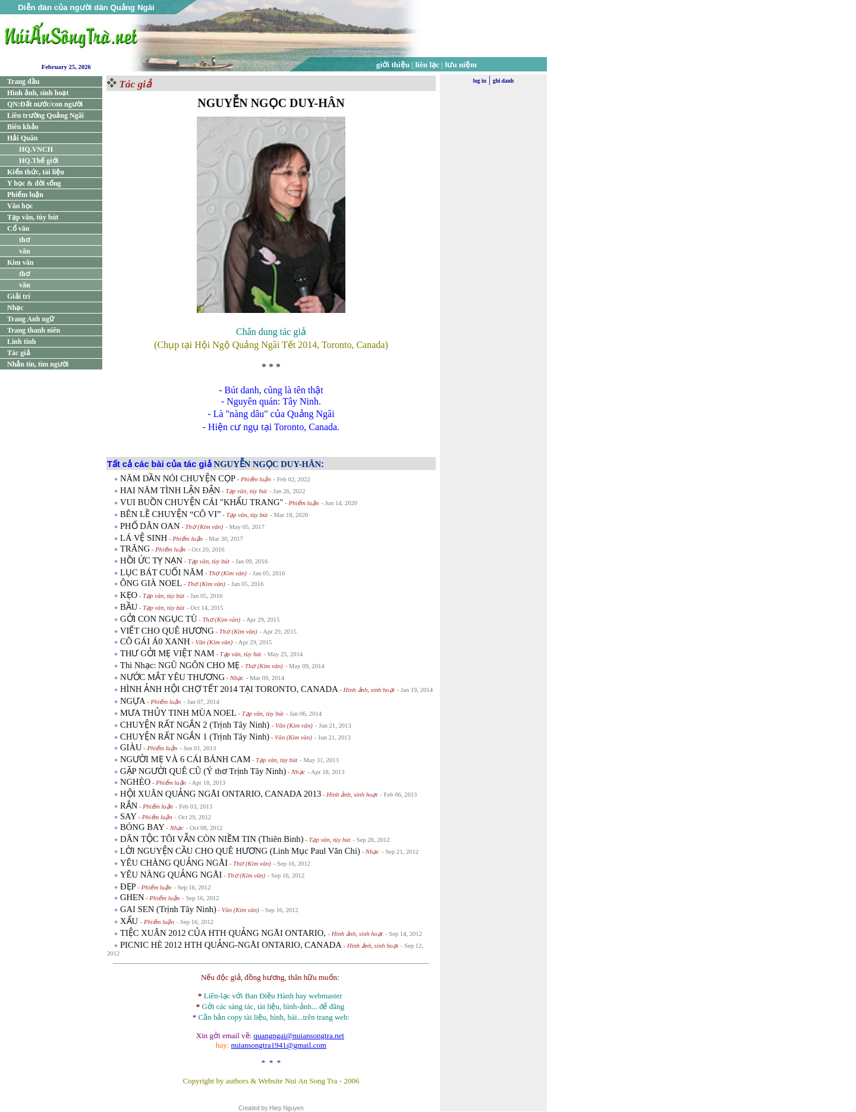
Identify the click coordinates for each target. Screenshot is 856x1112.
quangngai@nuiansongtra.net (298, 1035)
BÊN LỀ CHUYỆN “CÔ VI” (170, 514)
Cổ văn (18, 228)
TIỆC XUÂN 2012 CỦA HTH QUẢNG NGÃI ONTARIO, (224, 933)
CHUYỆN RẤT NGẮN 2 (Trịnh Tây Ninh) (196, 724)
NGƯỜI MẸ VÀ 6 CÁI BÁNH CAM (185, 759)
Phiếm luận (25, 194)
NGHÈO (135, 782)
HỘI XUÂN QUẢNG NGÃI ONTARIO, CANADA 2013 (220, 793)
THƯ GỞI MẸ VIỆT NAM (167, 653)
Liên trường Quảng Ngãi (45, 115)
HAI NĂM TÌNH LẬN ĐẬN (170, 490)
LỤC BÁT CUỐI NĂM (161, 572)
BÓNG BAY (142, 827)
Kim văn (20, 262)
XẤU (130, 921)
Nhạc (15, 307)
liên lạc (428, 64)
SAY (128, 816)
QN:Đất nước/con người (45, 104)
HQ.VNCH (36, 149)
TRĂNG (135, 548)
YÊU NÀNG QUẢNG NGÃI (171, 874)
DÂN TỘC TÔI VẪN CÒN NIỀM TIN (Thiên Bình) (212, 839)
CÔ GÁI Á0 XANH (155, 641)
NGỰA (133, 701)
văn (24, 251)
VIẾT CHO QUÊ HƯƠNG (167, 630)
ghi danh (503, 81)
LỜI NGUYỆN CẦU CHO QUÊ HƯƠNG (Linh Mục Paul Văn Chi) (240, 851)
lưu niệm (461, 64)
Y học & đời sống (34, 183)
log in (479, 81)
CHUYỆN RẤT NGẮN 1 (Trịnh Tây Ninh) (194, 736)
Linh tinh (21, 341)
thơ (24, 240)
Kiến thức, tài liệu (35, 172)
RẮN (128, 805)
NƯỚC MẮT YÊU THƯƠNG (172, 677)
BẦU (128, 607)
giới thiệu (393, 64)
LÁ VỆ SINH (143, 538)
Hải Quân (22, 138)
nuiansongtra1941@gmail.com (278, 1045)
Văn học (20, 206)
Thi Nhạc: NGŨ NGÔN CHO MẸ (180, 665)
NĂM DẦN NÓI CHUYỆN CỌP (177, 478)
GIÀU (131, 747)
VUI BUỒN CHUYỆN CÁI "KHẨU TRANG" (202, 502)
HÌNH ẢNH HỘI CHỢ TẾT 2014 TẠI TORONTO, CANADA (229, 689)
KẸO (128, 595)
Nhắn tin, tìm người (37, 364)
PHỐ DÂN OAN (150, 526)
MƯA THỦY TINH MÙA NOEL (178, 713)
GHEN (132, 897)
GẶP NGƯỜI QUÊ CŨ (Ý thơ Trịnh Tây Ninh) (203, 771)
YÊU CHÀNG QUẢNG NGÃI (174, 862)
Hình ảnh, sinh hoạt (37, 93)
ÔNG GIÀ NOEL (151, 583)
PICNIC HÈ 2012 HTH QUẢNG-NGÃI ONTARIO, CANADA (231, 945)
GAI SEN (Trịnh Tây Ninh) (168, 909)
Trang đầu (23, 81)
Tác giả (18, 353)
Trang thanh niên (33, 330)
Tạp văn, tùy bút (32, 217)
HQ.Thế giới (38, 160)
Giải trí (18, 296)
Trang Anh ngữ (30, 319)
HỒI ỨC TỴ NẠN (151, 560)
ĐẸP (128, 886)
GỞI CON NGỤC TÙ (158, 619)
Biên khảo (23, 127)
